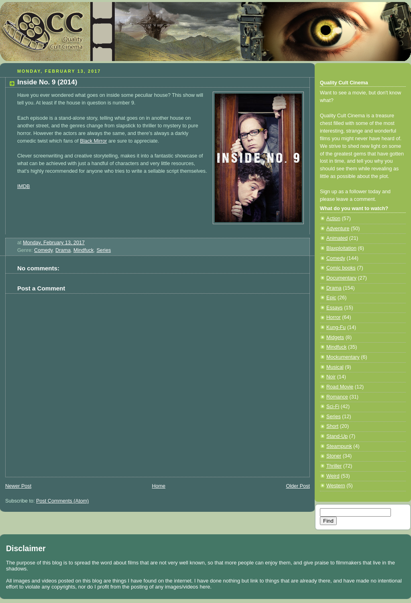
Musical (335, 367)
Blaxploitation (341, 248)
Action (333, 218)
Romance (337, 397)
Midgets (335, 337)
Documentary (341, 278)
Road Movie (339, 387)
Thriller (334, 466)
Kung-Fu (336, 327)
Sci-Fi (332, 406)
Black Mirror (93, 141)
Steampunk (339, 446)
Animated (337, 238)
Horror (333, 317)
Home (158, 486)
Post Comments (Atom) (62, 501)
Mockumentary (343, 357)
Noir (331, 377)
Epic (331, 297)
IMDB (23, 186)
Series (103, 250)
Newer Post (18, 486)
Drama (63, 250)
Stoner (333, 456)
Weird (333, 476)
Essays (334, 308)
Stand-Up (337, 436)
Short (332, 426)
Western (335, 486)
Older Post (298, 486)
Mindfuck (83, 250)
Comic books (341, 268)
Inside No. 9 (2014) (47, 82)
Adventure (337, 228)
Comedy (43, 250)
